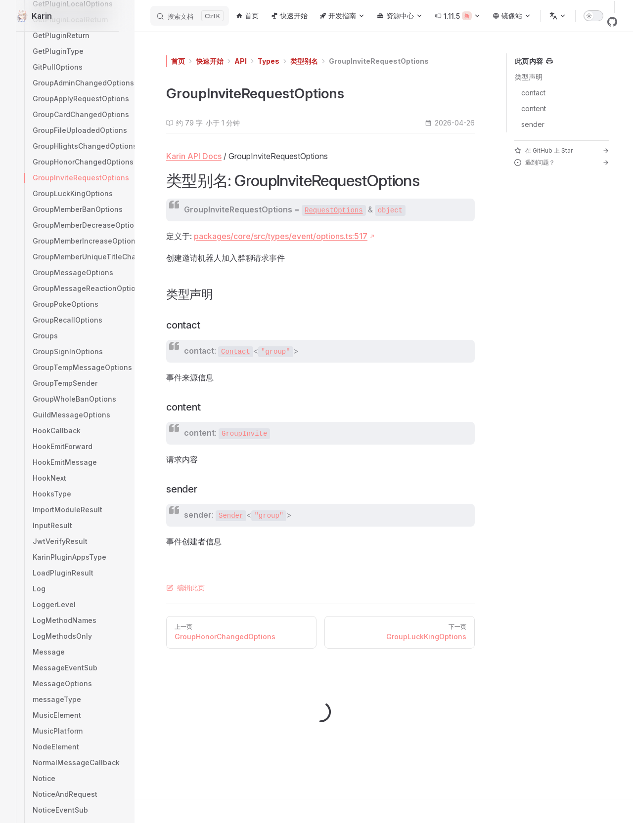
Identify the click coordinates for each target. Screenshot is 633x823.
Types (268, 61)
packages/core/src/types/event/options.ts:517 (280, 236)
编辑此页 (185, 587)
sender (532, 124)
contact (533, 92)
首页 (178, 61)
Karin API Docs (194, 156)
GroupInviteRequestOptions (379, 61)
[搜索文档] (189, 16)
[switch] (593, 15)
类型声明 (529, 77)
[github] (612, 22)
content (533, 108)
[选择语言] (557, 16)
